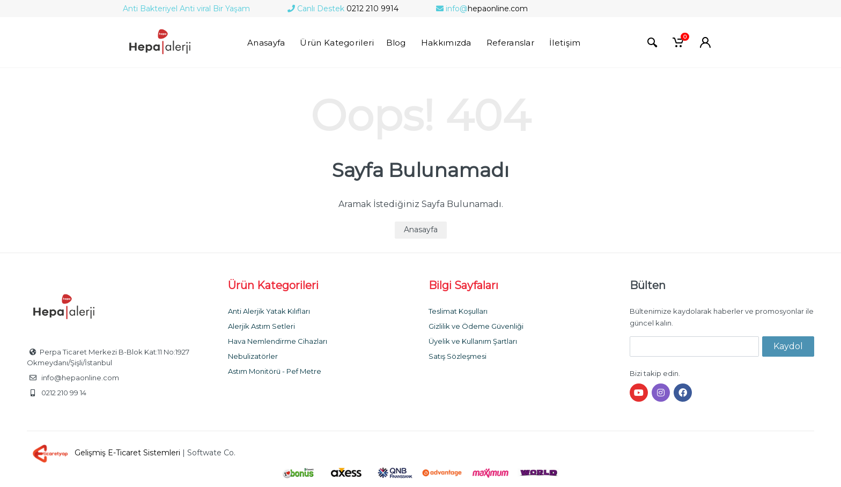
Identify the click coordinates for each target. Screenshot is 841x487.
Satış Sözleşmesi (457, 356)
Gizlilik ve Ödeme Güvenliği (476, 326)
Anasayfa (421, 229)
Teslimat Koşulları (458, 311)
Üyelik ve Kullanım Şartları (473, 341)
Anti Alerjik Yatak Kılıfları (269, 311)
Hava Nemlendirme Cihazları (277, 341)
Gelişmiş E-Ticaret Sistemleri (104, 453)
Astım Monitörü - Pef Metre (274, 371)
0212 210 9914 (343, 8)
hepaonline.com (482, 8)
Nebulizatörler (253, 356)
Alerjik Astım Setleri (261, 326)
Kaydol (788, 346)
